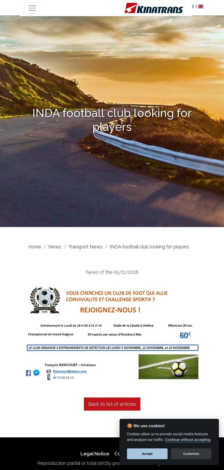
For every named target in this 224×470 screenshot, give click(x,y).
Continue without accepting (187, 440)
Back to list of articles (112, 404)
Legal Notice (95, 453)
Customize (191, 454)
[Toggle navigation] (32, 8)
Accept (147, 454)
